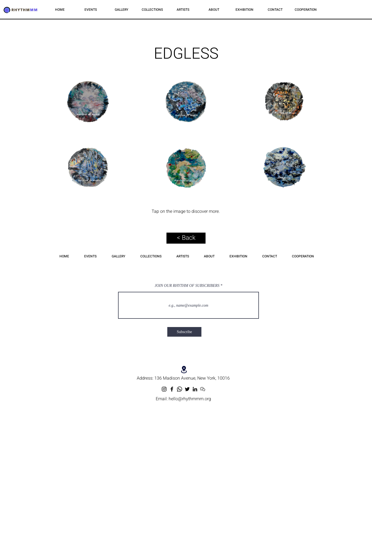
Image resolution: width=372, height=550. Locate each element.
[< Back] (186, 238)
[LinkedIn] (195, 389)
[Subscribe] (184, 332)
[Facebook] (172, 389)
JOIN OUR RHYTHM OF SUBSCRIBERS (187, 286)
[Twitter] (187, 389)
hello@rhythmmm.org (190, 399)
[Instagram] (164, 389)
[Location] (184, 369)
